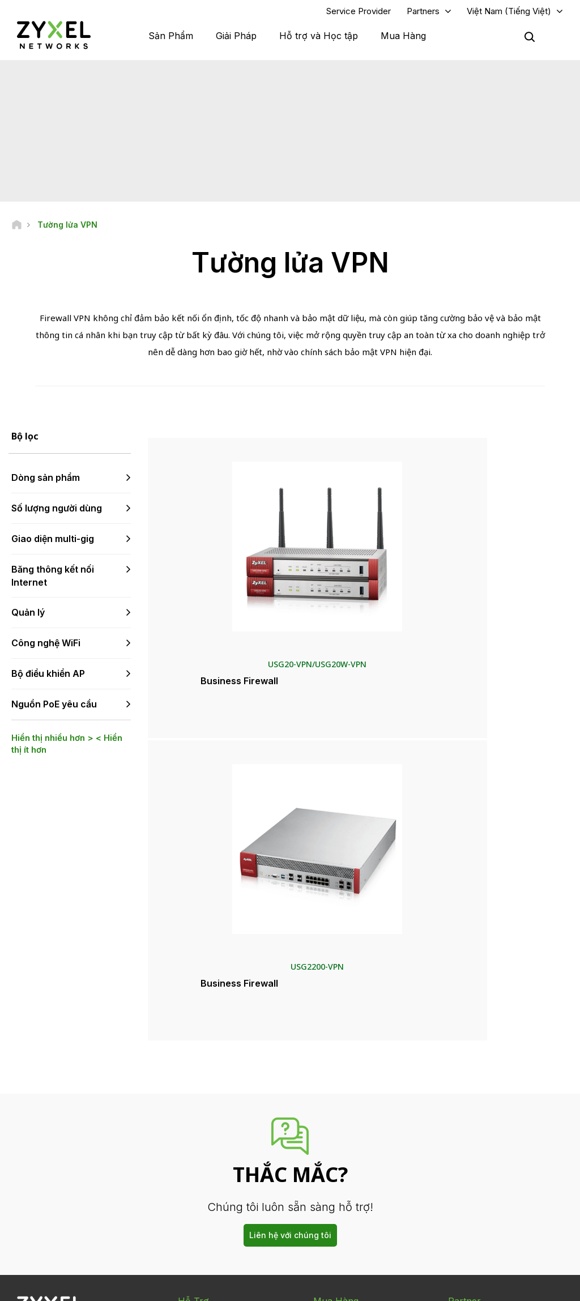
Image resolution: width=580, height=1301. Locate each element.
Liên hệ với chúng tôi (290, 996)
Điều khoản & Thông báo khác (227, 1174)
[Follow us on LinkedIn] (85, 1206)
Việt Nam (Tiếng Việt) (509, 15)
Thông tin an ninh (206, 1155)
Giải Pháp (236, 39)
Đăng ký (112, 1137)
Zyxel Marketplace (344, 1081)
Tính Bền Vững (472, 1183)
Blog (321, 1201)
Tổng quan (196, 1081)
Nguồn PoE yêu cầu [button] (54, 712)
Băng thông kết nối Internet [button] (52, 583)
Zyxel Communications (486, 1220)
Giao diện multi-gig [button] (52, 546)
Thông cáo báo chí (344, 1145)
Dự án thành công (476, 1201)
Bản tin (324, 1183)
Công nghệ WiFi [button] (45, 650)
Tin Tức (330, 1126)
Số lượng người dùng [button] (56, 516)
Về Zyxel (462, 1164)
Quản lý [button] (28, 620)
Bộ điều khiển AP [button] (48, 681)
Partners (423, 15)
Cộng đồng (196, 1099)
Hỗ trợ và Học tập (318, 39)
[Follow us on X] (113, 1206)
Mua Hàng (403, 39)
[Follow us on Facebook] (26, 1206)
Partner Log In (471, 1081)
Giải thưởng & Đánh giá (350, 1164)
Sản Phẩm (170, 39)
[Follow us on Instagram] (25, 1223)
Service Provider (358, 15)
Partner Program (475, 1099)
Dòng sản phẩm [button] (45, 485)
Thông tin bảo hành (210, 1137)
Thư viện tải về (201, 1118)
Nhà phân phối (336, 1099)
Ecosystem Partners (481, 1118)
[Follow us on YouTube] (55, 1206)
